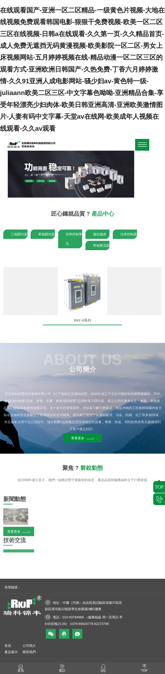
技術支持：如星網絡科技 (82, 653)
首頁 (129, 601)
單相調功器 (44, 245)
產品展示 (132, 608)
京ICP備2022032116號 (118, 646)
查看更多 (99, 520)
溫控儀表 (98, 240)
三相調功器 (17, 245)
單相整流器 (152, 245)
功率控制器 (125, 245)
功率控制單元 (71, 245)
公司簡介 (150, 601)
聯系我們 (150, 608)
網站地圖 (143, 646)
